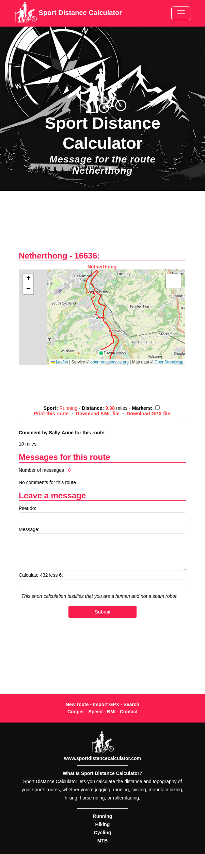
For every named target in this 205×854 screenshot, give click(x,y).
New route (77, 704)
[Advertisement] (102, 224)
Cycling (102, 832)
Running (102, 816)
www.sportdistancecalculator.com (102, 758)
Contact (129, 711)
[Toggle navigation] (180, 13)
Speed (95, 711)
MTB (102, 840)
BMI (111, 711)
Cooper (75, 711)
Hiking (102, 824)
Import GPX (106, 704)
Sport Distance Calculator (68, 13)
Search (131, 704)
